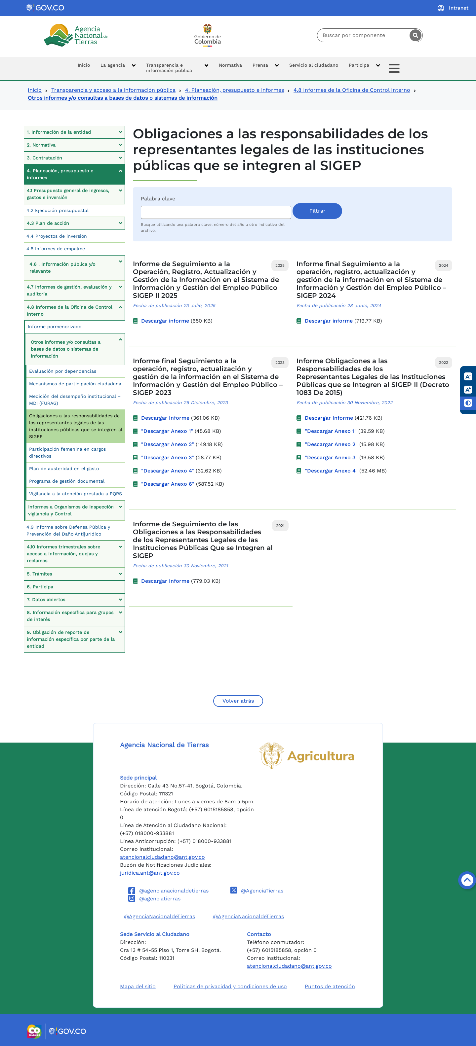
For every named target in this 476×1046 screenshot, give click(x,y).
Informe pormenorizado (54, 326)
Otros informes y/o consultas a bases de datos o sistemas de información (65, 349)
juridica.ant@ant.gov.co (150, 873)
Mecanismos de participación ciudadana (75, 383)
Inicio (35, 90)
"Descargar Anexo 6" (167, 484)
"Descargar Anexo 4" (167, 471)
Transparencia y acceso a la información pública (113, 90)
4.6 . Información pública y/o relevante (62, 268)
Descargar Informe (165, 418)
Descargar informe (165, 321)
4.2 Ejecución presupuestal (57, 210)
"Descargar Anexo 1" (167, 431)
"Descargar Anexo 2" (167, 444)
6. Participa (40, 586)
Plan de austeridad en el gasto (64, 468)
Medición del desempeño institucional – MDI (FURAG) (75, 400)
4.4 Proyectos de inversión (56, 236)
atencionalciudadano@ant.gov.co (162, 857)
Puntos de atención (330, 986)
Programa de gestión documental (66, 481)
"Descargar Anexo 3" (167, 457)
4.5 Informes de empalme (55, 248)
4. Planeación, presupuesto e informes (234, 90)
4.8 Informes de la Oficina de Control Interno (352, 90)
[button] (118, 68)
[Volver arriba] (467, 880)
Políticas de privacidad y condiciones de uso (230, 986)
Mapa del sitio (138, 986)
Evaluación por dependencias (62, 371)
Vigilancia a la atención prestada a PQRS (75, 493)
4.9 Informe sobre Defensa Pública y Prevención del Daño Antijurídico (68, 530)
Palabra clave (158, 198)
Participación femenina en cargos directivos (67, 452)
